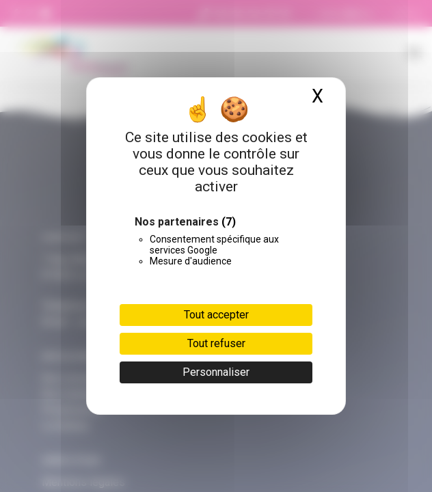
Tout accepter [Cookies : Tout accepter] (216, 314)
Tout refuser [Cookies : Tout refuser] (216, 343)
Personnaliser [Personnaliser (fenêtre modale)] (216, 372)
